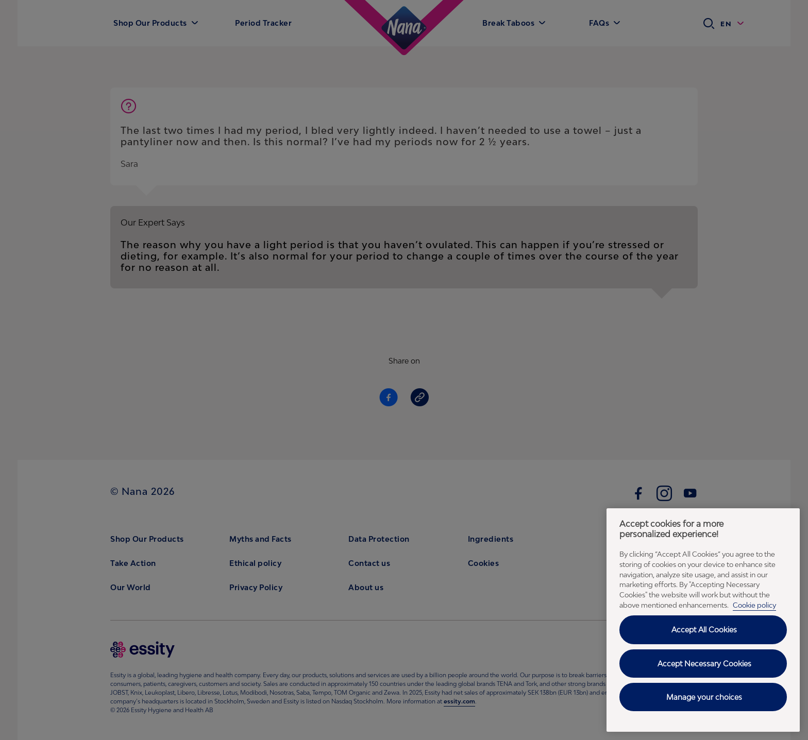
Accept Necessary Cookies (704, 663)
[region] (703, 620)
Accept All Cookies (704, 629)
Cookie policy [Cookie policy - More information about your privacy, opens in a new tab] (754, 605)
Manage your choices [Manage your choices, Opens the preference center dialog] (704, 697)
